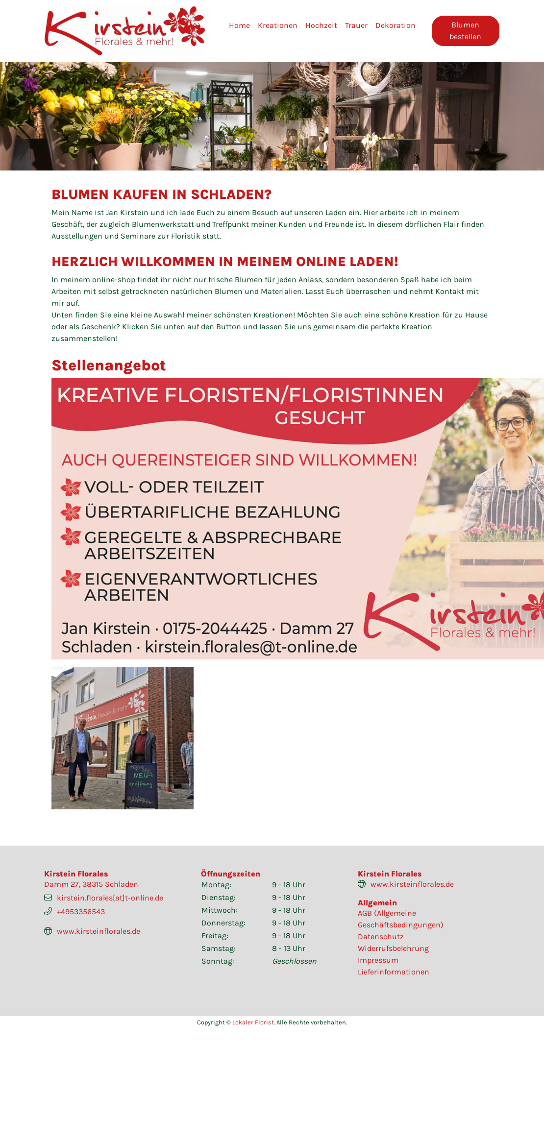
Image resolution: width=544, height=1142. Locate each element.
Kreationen (277, 25)
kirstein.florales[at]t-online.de (110, 897)
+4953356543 (81, 911)
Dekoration (395, 25)
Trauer (356, 25)
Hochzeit (321, 25)
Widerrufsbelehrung (393, 948)
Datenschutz (381, 936)
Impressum (378, 960)
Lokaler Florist (253, 1022)
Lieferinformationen (393, 971)
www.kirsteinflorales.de (98, 931)
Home (239, 25)
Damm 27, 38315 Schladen (91, 884)
